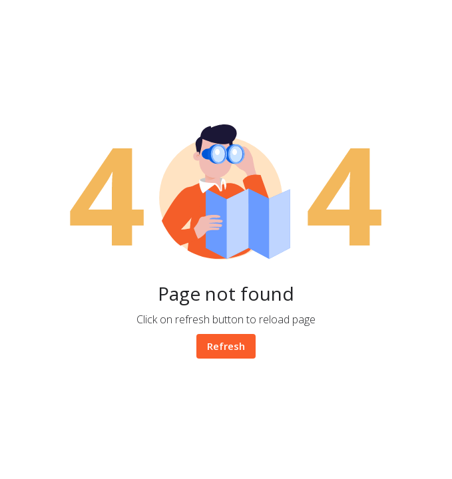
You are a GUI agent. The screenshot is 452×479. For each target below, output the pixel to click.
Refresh (226, 346)
